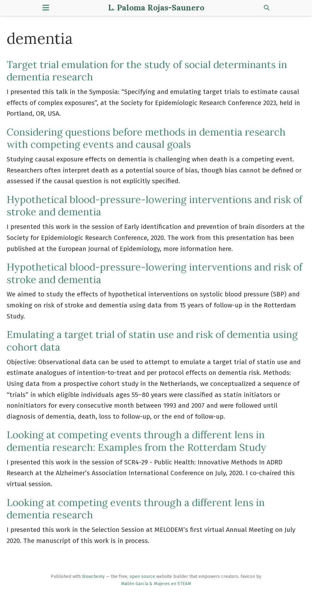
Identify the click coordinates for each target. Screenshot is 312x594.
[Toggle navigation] (46, 8)
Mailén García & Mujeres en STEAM (156, 583)
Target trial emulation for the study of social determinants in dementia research (147, 70)
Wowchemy (93, 576)
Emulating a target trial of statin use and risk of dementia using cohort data (152, 340)
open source (142, 576)
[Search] (266, 8)
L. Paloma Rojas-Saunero (156, 8)
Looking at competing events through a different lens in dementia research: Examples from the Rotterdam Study (136, 440)
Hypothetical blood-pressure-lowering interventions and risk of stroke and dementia (154, 205)
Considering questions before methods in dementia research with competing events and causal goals (146, 138)
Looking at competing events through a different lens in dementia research (136, 508)
